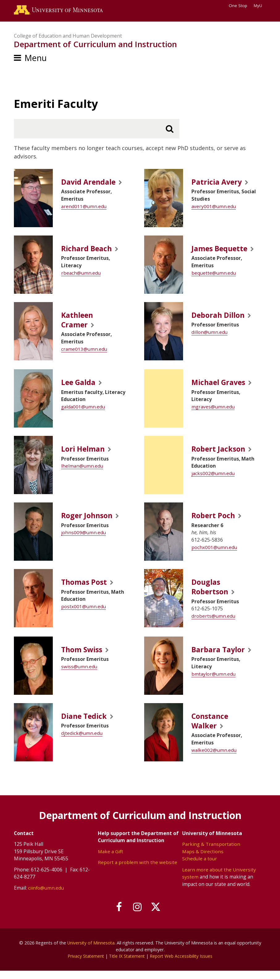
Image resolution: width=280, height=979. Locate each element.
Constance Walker (211, 728)
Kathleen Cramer (78, 324)
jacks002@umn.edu (213, 479)
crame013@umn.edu (84, 353)
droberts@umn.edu (213, 622)
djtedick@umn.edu (81, 740)
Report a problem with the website (137, 870)
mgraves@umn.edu (213, 412)
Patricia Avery (218, 183)
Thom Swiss (83, 656)
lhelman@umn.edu (82, 471)
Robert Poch (214, 521)
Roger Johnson (88, 521)
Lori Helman (84, 454)
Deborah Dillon (220, 319)
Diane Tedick (86, 723)
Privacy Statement (84, 964)
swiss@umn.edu (79, 673)
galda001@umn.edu (83, 412)
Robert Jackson (220, 454)
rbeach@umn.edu (81, 274)
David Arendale (90, 183)
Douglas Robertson (211, 593)
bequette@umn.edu (213, 285)
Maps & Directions (203, 859)
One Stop (238, 5)
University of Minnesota (91, 951)
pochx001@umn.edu (214, 552)
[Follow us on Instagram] (137, 915)
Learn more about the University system (219, 881)
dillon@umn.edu (209, 336)
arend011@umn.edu (84, 208)
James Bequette (209, 255)
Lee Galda (80, 388)
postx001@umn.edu (83, 612)
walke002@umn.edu (213, 757)
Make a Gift (111, 859)
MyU (260, 5)
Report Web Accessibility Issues (182, 964)
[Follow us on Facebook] (116, 915)
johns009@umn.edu (83, 538)
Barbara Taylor (219, 656)
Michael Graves (220, 388)
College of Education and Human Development (68, 37)
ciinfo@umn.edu (46, 895)
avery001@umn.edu (213, 208)
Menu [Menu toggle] (35, 59)
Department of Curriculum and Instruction (95, 45)
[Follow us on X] (158, 915)
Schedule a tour (199, 866)
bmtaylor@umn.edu (213, 681)
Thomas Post (85, 588)
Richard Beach (88, 250)
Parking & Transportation (211, 852)
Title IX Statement (126, 964)
